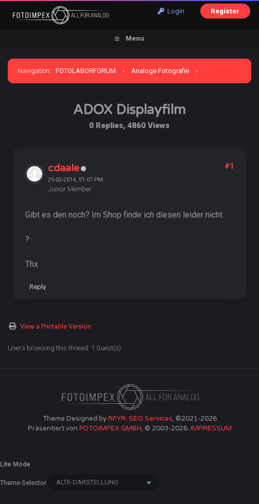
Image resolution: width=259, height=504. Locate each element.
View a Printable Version (55, 326)
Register (225, 11)
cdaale (63, 168)
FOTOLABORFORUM (86, 71)
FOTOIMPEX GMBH (110, 428)
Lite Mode (15, 464)
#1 (229, 166)
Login (171, 11)
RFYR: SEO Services (140, 419)
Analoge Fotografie (160, 71)
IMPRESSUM (211, 428)
